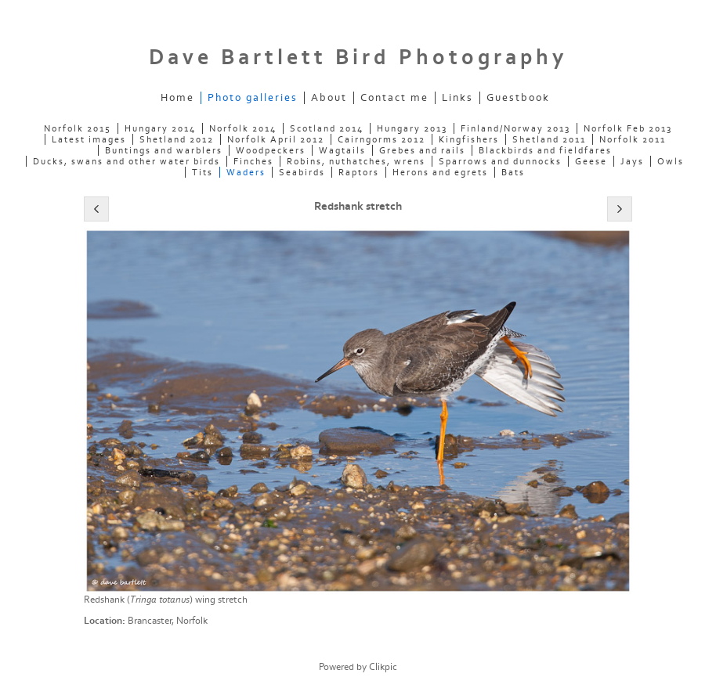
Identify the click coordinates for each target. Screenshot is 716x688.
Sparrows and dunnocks (500, 161)
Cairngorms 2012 (381, 139)
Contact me (394, 98)
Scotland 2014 (326, 128)
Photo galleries (253, 98)
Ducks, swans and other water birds (126, 161)
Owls (670, 161)
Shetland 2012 (176, 139)
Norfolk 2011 (632, 139)
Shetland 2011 (549, 139)
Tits (202, 172)
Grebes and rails (422, 150)
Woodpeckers (271, 150)
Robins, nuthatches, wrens (356, 161)
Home (177, 98)
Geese (591, 161)
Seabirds (302, 172)
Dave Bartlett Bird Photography (358, 57)
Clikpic (383, 666)
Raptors (358, 172)
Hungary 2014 (160, 128)
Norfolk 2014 (243, 128)
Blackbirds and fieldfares (545, 150)
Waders (246, 172)
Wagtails (342, 150)
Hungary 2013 (412, 128)
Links (457, 98)
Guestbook (518, 98)
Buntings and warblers (163, 150)
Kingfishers (469, 139)
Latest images (89, 139)
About (329, 98)
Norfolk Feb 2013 (628, 128)
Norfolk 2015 (77, 128)
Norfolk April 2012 (275, 139)
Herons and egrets (440, 172)
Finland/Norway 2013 (515, 128)
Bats (513, 172)
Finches (253, 161)
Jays (632, 161)
